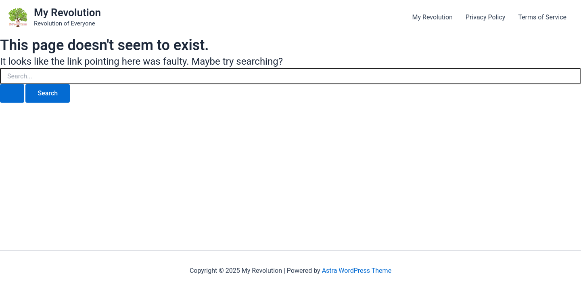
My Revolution (67, 12)
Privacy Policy (486, 17)
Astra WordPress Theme (356, 270)
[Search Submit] (12, 93)
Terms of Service (542, 17)
